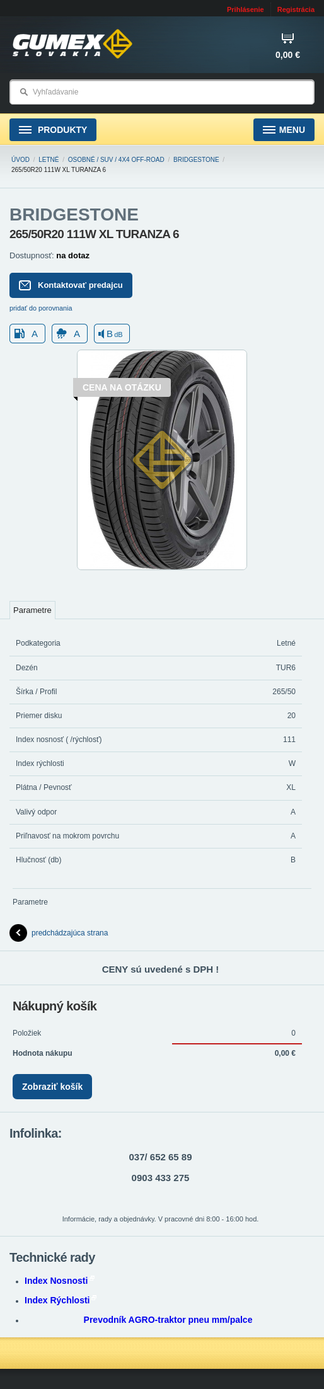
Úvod (20, 159)
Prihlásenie (245, 9)
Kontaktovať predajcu (71, 285)
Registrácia (296, 9)
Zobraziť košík (52, 1087)
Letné (48, 159)
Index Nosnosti (60, 1281)
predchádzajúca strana (58, 933)
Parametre (32, 610)
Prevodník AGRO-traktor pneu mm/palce (168, 1320)
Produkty (53, 130)
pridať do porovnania (40, 308)
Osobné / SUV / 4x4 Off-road (116, 159)
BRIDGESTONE (196, 159)
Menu (284, 130)
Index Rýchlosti (60, 1300)
